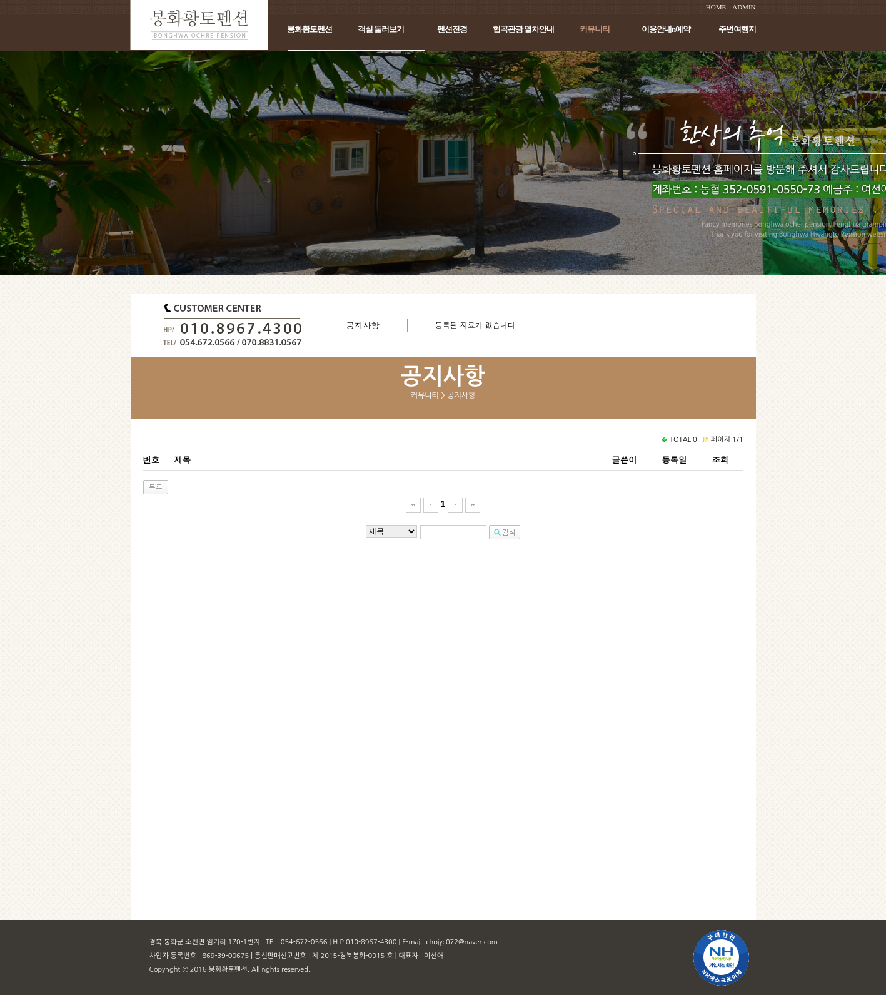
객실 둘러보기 (381, 29)
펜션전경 (452, 29)
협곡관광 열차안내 (523, 29)
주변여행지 (737, 29)
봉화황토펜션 (309, 29)
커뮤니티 (595, 29)
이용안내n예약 (666, 29)
